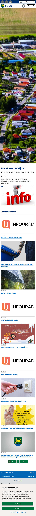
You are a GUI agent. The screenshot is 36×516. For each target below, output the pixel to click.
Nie (34, 472)
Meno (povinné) (5, 484)
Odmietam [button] (18, 508)
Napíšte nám (31, 476)
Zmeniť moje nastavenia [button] (18, 512)
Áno (31, 472)
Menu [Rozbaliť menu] (31, 6)
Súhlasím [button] (18, 504)
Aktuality (18, 172)
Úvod (3, 172)
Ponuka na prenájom (28, 172)
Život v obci (10, 172)
